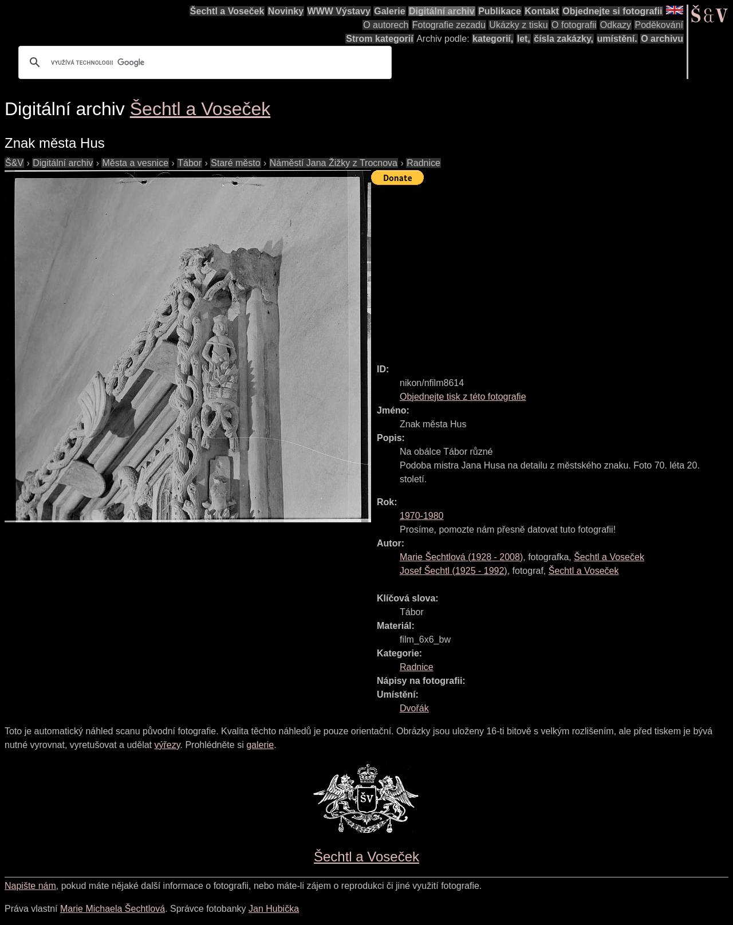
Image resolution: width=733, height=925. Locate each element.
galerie (260, 745)
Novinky (286, 11)
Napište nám (30, 886)
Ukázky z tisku (518, 25)
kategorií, (492, 39)
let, (523, 39)
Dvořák (414, 708)
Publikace (499, 11)
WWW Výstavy (339, 11)
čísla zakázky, (563, 39)
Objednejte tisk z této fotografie (463, 397)
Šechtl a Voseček (227, 11)
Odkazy (615, 25)
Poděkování (659, 25)
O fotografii (573, 25)
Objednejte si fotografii (612, 11)
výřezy (167, 745)
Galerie (389, 11)
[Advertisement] (552, 269)
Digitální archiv (442, 11)
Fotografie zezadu (449, 25)
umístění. (617, 39)
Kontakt (542, 11)
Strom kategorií (379, 39)
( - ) (461, 557)
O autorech (385, 25)
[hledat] (203, 62)
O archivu (662, 39)
